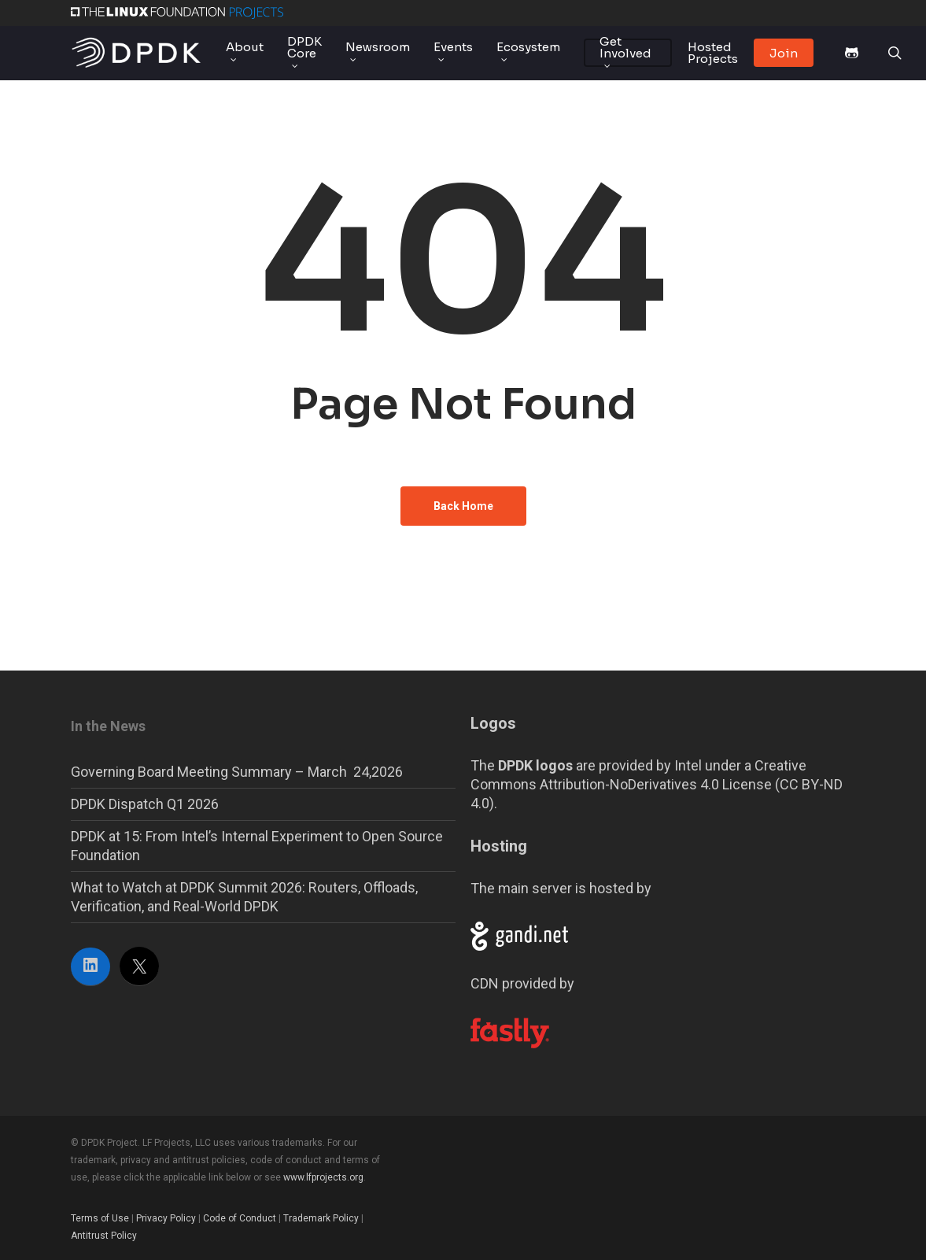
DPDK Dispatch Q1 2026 (145, 804)
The (521, 765)
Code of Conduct (239, 1218)
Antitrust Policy (104, 1235)
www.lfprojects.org (323, 1177)
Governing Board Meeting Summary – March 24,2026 (237, 771)
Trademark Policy (321, 1218)
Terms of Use (100, 1218)
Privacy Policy (166, 1218)
